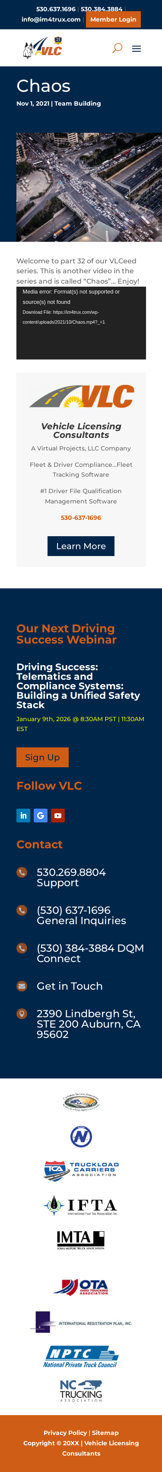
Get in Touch (70, 986)
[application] (81, 323)
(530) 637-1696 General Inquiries (81, 915)
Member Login (113, 19)
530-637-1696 (81, 518)
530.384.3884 (102, 9)
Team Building (77, 103)
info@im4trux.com (51, 19)
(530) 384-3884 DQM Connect (90, 953)
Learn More (81, 546)
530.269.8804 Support (71, 877)
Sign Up (42, 757)
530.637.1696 (56, 9)
